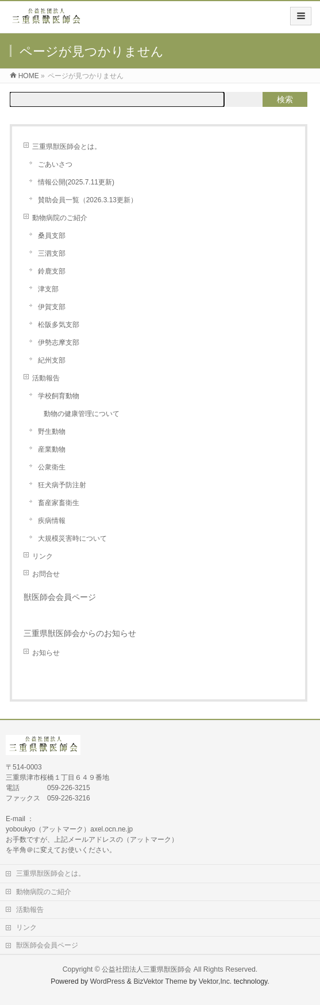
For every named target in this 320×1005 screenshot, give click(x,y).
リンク (42, 556)
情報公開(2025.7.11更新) (76, 182)
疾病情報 (51, 521)
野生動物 (51, 432)
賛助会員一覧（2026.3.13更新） (87, 200)
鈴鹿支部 (51, 271)
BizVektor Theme (160, 981)
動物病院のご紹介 (59, 218)
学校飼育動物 (58, 396)
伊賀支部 (51, 307)
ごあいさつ (55, 164)
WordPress (107, 981)
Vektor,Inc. (215, 981)
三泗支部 (51, 253)
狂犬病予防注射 (62, 485)
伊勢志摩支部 (58, 342)
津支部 (48, 289)
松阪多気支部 (58, 325)
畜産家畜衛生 (58, 503)
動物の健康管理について (81, 414)
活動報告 (46, 378)
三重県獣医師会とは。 (66, 147)
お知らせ (46, 653)
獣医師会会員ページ (60, 597)
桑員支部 (51, 236)
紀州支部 (51, 360)
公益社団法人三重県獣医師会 (146, 969)
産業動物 (51, 449)
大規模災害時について (72, 538)
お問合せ (46, 574)
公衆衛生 (51, 467)
